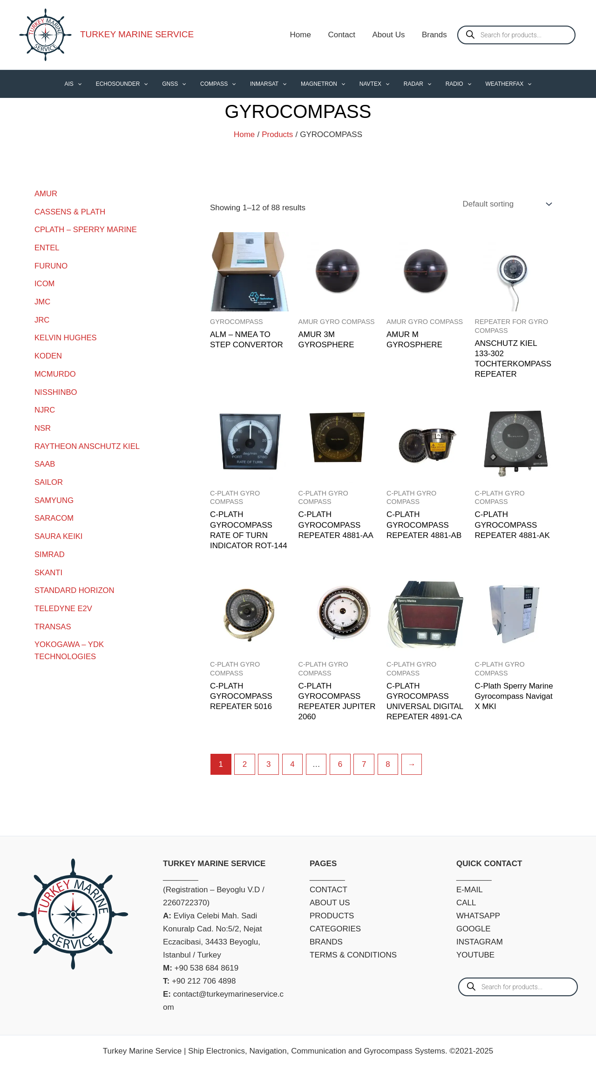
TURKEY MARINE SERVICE (137, 34)
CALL (466, 902)
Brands (434, 34)
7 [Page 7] (364, 764)
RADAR (409, 84)
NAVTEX (370, 84)
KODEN (48, 354)
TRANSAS (53, 621)
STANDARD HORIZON (75, 585)
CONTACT (328, 889)
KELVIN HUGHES (66, 336)
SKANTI (48, 568)
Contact (345, 34)
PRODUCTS (332, 915)
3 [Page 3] (268, 764)
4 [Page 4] (292, 764)
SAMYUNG (54, 496)
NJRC (44, 407)
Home (304, 34)
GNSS (182, 84)
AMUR (46, 193)
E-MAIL (469, 889)
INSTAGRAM (479, 941)
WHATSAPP (478, 915)
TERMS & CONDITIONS (353, 955)
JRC (42, 318)
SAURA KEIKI (59, 532)
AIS (86, 84)
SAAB (44, 461)
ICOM (44, 282)
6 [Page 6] (340, 764)
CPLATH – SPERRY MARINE (86, 229)
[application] (91, 84)
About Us (390, 34)
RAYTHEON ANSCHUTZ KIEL (88, 443)
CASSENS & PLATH (70, 211)
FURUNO (51, 265)
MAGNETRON (321, 84)
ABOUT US (330, 902)
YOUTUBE (475, 955)
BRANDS (326, 941)
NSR (42, 425)
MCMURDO (55, 371)
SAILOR (48, 479)
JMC (42, 300)
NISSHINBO (56, 390)
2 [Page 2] (245, 764)
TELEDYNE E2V (64, 603)
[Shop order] (506, 204)
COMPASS (222, 84)
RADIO (447, 84)
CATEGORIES (335, 928)
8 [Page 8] (388, 764)
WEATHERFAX (495, 84)
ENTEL (47, 247)
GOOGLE (473, 928)
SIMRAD (49, 550)
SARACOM (54, 514)
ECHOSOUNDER (133, 84)
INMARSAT (269, 84)
